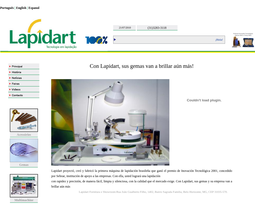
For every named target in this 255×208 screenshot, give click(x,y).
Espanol (34, 8)
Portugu (5, 8)
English (21, 8)
